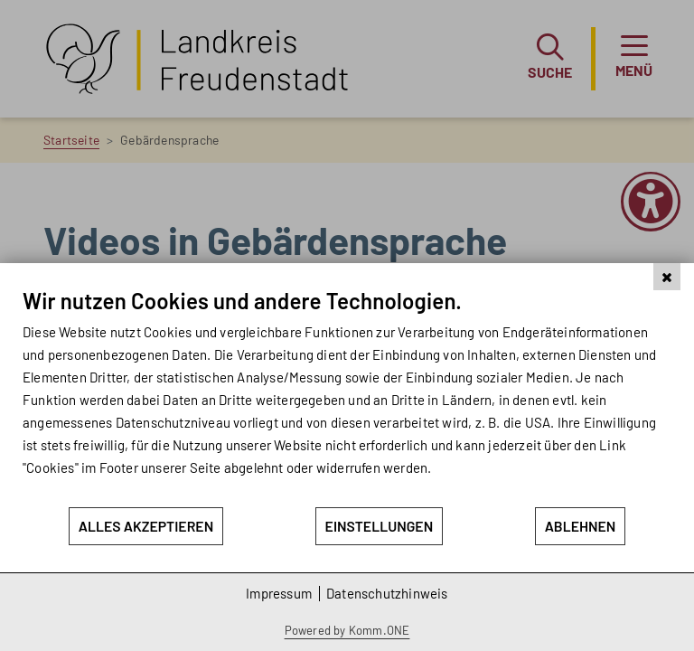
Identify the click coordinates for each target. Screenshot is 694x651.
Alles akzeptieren (146, 525)
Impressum (279, 593)
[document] (347, 396)
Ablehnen (580, 525)
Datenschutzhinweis (387, 593)
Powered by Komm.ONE (347, 630)
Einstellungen (379, 525)
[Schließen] (666, 276)
